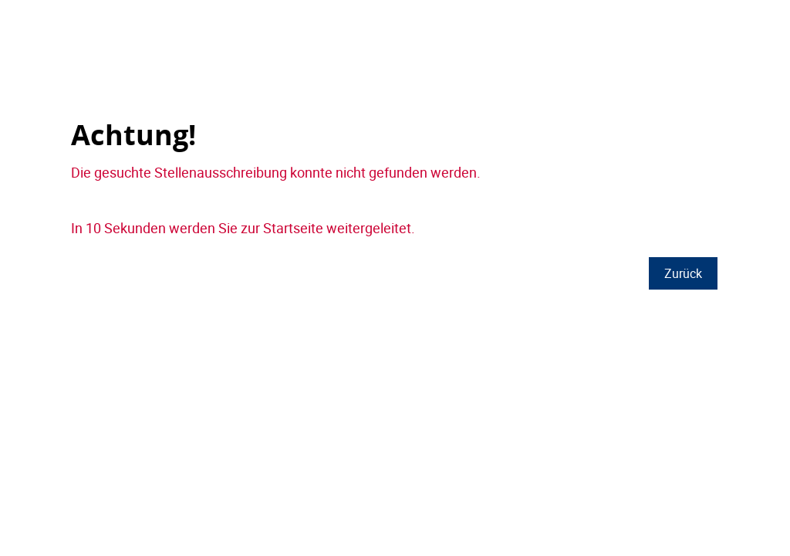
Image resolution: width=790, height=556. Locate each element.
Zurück (683, 273)
